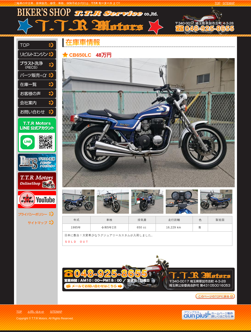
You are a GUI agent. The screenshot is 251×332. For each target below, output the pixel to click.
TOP (217, 3)
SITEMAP (228, 3)
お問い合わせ (36, 311)
